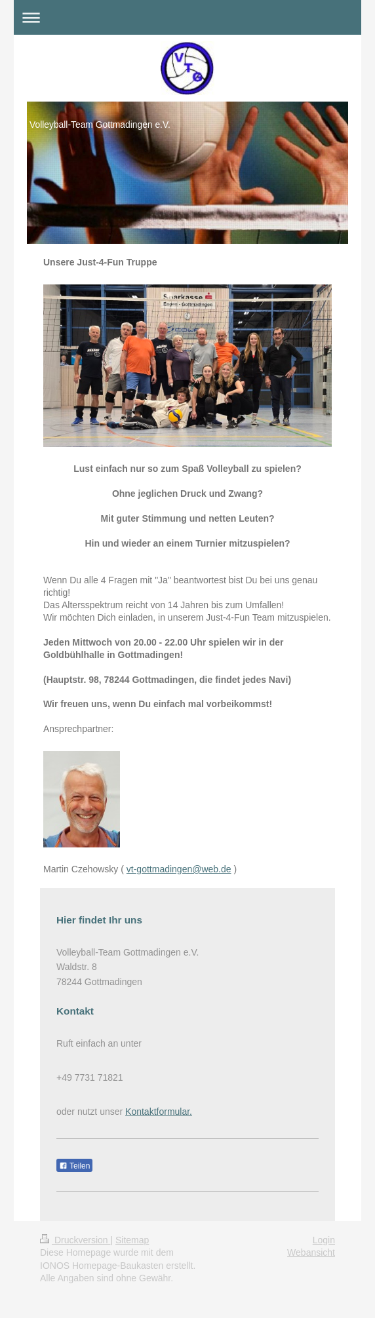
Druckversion (75, 1240)
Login (324, 1240)
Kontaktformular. (158, 1111)
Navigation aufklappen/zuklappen (187, 17)
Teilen (74, 1166)
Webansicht (311, 1252)
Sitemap (132, 1240)
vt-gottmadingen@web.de (179, 869)
